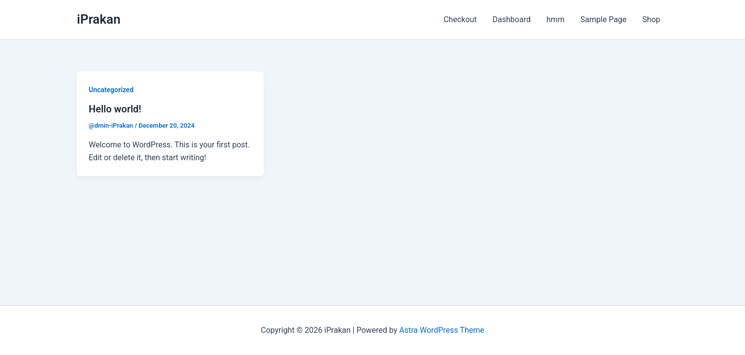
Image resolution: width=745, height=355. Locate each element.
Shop (651, 19)
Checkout (459, 19)
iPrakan (99, 19)
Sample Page (603, 19)
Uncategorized (111, 90)
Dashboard (512, 19)
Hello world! (115, 109)
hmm (555, 19)
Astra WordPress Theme (441, 330)
